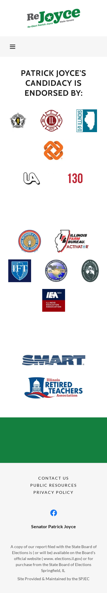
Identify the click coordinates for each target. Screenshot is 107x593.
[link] (53, 18)
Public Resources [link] (53, 485)
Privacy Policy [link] (53, 492)
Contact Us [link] (53, 478)
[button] (12, 46)
